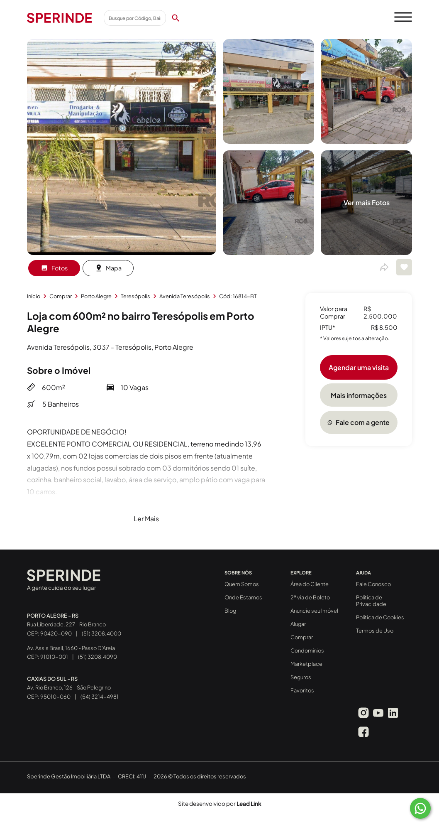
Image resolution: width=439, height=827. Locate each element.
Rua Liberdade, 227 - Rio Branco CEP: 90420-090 (66, 624)
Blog (230, 610)
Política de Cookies (380, 617)
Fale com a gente (358, 422)
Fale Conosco (373, 584)
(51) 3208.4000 (101, 633)
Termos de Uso (374, 630)
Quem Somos (241, 584)
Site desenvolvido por (219, 803)
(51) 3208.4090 (97, 656)
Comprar (301, 637)
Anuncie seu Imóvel (314, 610)
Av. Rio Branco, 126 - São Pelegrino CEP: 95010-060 (69, 687)
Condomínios (307, 650)
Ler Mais (146, 518)
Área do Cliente (309, 584)
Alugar (298, 624)
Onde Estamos (243, 597)
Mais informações (359, 395)
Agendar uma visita (359, 367)
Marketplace (306, 663)
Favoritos (302, 690)
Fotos (54, 268)
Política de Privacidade (371, 600)
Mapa (108, 268)
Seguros (300, 677)
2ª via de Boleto (310, 597)
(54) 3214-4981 (99, 696)
